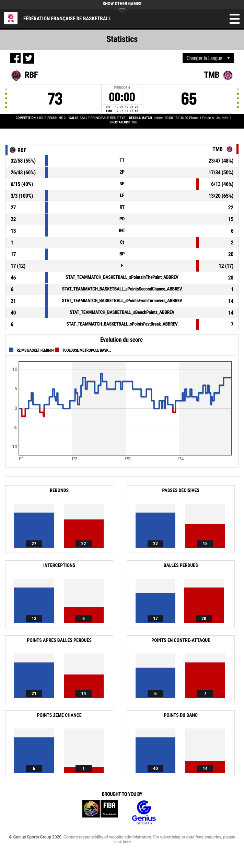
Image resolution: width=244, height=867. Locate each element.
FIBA (100, 812)
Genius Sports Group (144, 812)
